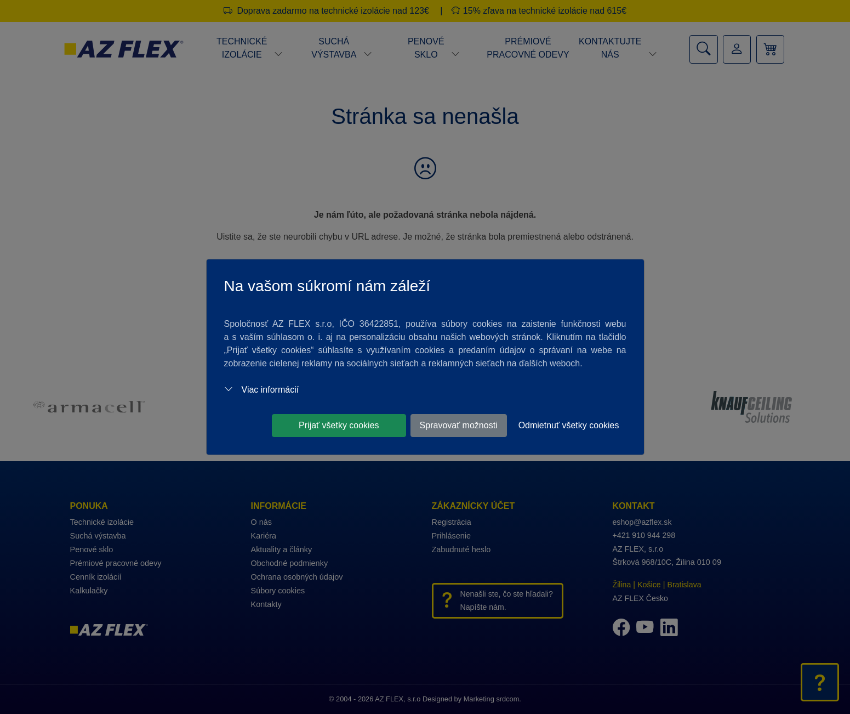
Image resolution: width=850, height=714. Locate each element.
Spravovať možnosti (459, 425)
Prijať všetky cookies (339, 425)
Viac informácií (261, 389)
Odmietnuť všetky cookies (568, 425)
